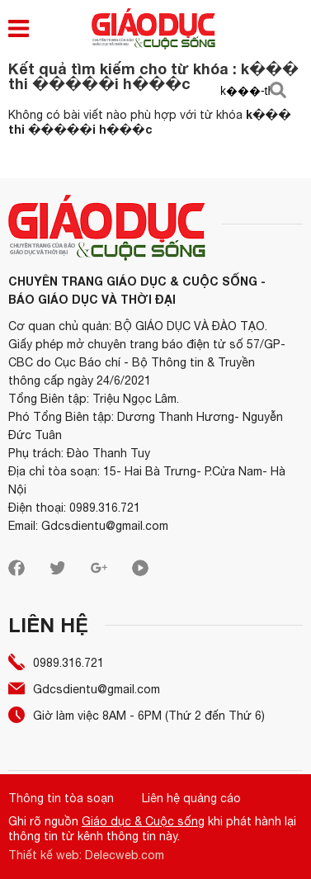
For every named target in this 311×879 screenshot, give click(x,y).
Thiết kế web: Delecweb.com (86, 855)
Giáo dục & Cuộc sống (143, 821)
